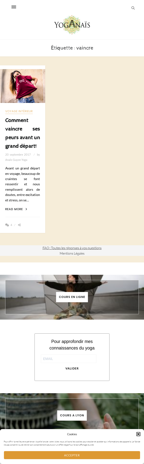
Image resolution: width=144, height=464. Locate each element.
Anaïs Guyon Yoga (16, 159)
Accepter (72, 455)
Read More (16, 209)
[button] (138, 434)
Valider (72, 368)
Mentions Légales (72, 253)
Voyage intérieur (19, 111)
